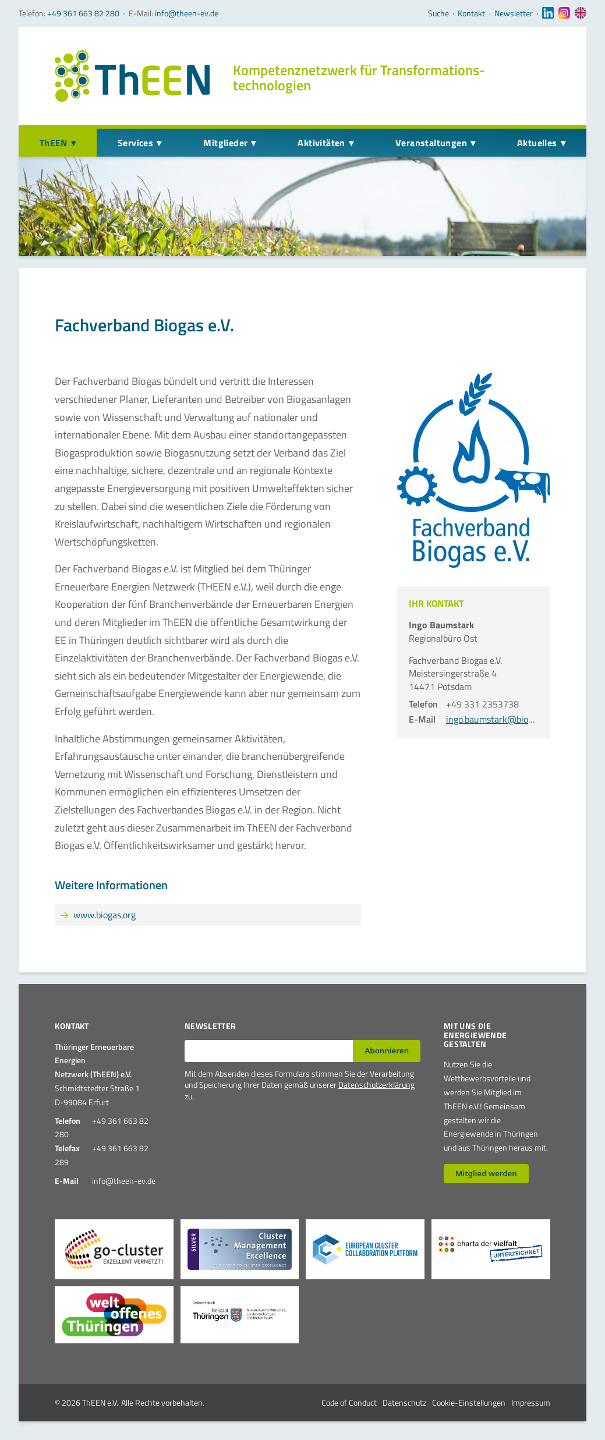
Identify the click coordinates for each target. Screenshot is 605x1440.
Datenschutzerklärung (376, 1084)
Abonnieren (387, 1050)
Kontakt (471, 13)
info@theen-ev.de (186, 13)
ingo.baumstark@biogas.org (501, 719)
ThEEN (54, 143)
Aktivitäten (321, 143)
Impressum (530, 1402)
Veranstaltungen (431, 143)
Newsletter (513, 13)
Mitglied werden (486, 1173)
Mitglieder (225, 143)
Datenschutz (404, 1402)
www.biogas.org (104, 914)
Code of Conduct (349, 1402)
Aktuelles (537, 143)
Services (135, 143)
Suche (438, 13)
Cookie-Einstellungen (468, 1402)
